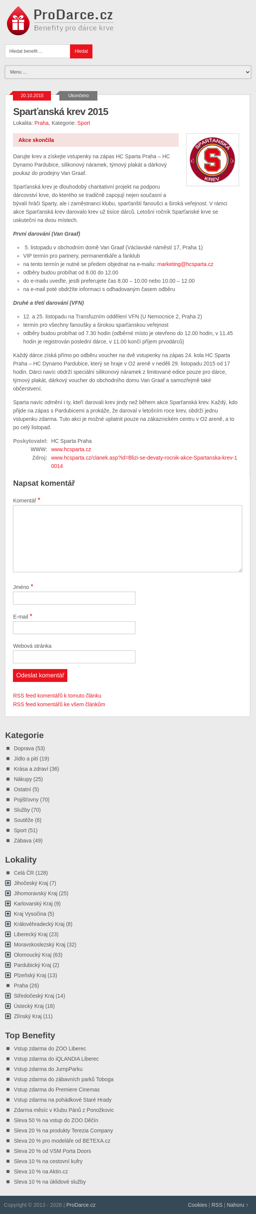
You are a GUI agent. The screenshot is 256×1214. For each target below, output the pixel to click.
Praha (42, 123)
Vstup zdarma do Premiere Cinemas (57, 1089)
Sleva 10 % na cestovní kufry (48, 1161)
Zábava (23, 841)
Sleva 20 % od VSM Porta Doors (52, 1151)
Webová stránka (32, 646)
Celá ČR (24, 873)
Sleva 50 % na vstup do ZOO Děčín (56, 1120)
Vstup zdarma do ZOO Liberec (50, 1049)
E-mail (22, 616)
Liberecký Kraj (31, 934)
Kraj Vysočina (30, 914)
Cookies (197, 1205)
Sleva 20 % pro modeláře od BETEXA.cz (62, 1141)
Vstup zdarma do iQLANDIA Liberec (56, 1059)
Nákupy (23, 779)
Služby (22, 810)
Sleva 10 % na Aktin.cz (41, 1171)
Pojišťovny (26, 800)
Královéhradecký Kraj (39, 924)
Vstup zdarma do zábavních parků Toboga (63, 1079)
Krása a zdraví (31, 769)
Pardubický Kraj (32, 965)
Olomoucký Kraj (32, 955)
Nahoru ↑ (237, 1205)
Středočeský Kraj (34, 996)
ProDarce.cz (80, 1205)
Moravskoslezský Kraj (39, 945)
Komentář (26, 500)
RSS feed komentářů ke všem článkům (59, 704)
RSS (217, 1205)
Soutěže (23, 820)
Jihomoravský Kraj (35, 893)
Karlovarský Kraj (33, 904)
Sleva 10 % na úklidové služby (50, 1182)
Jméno (23, 586)
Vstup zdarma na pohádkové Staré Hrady (62, 1100)
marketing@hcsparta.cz (185, 264)
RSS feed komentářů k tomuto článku (57, 696)
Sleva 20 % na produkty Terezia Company (63, 1130)
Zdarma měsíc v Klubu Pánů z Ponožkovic (64, 1110)
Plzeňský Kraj (30, 975)
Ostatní (22, 789)
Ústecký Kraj (29, 1006)
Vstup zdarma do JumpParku (48, 1069)
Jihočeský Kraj (31, 883)
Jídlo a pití (26, 759)
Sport (83, 123)
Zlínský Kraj (27, 1016)
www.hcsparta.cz (71, 449)
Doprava (24, 748)
